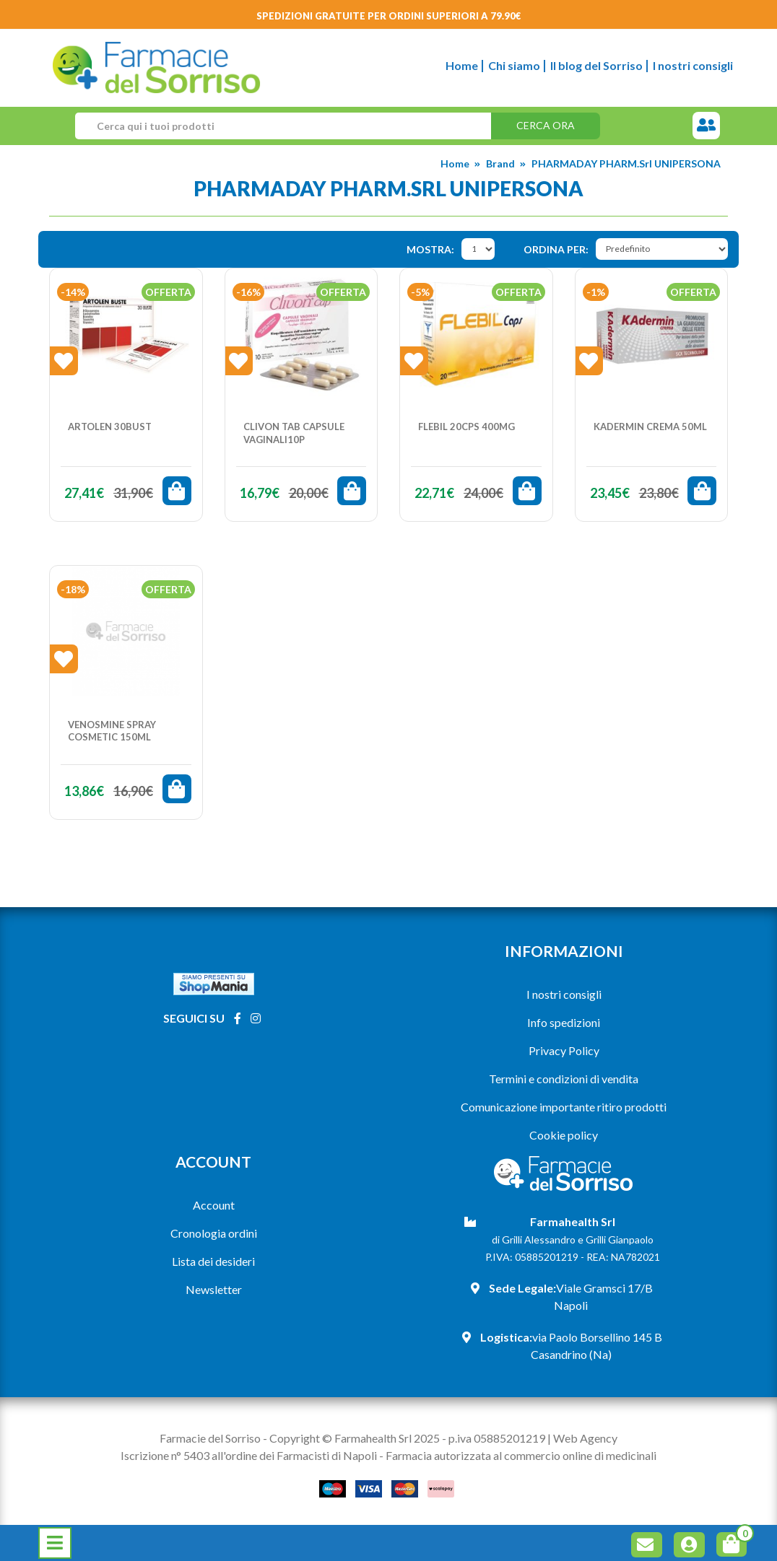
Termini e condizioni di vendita (563, 1078)
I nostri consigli (693, 65)
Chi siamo (514, 65)
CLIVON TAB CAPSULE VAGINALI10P (293, 433)
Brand (500, 163)
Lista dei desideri (213, 1261)
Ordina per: (556, 249)
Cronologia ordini (213, 1233)
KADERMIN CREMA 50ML (650, 426)
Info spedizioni (563, 1022)
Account (214, 1205)
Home (462, 65)
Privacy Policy (564, 1050)
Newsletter (214, 1289)
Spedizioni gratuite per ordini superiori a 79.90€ (388, 16)
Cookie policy (563, 1135)
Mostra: (430, 249)
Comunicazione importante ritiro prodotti (564, 1107)
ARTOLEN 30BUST (110, 426)
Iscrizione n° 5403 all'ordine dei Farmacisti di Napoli (249, 1455)
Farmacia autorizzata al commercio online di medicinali (521, 1455)
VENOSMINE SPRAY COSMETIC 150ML (112, 731)
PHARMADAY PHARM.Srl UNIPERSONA (626, 163)
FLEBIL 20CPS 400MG (466, 426)
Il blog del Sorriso (596, 65)
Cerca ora (545, 125)
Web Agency (585, 1438)
